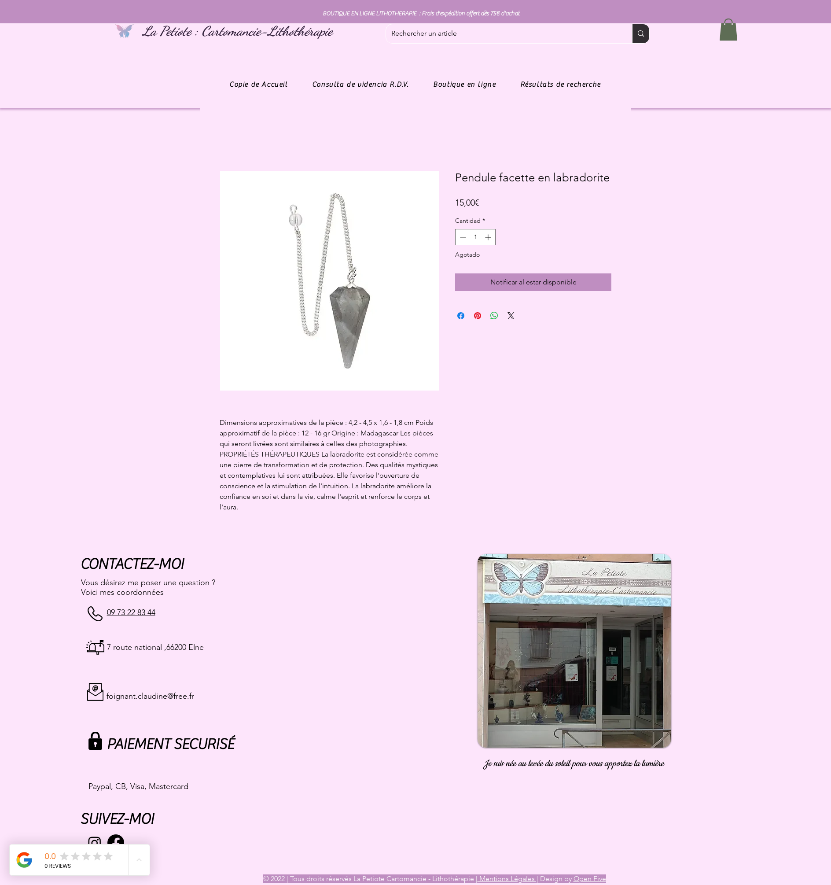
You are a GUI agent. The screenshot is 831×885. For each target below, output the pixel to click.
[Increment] (488, 237)
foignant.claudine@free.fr (150, 696)
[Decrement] (461, 237)
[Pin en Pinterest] (477, 315)
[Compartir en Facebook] (461, 315)
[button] (728, 29)
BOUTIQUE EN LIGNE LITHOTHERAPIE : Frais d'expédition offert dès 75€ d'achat (421, 13)
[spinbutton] (475, 237)
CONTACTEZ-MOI (132, 564)
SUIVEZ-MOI (117, 819)
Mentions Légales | (508, 878)
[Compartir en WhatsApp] (494, 315)
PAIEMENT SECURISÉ (170, 744)
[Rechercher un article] (502, 33)
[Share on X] (511, 315)
